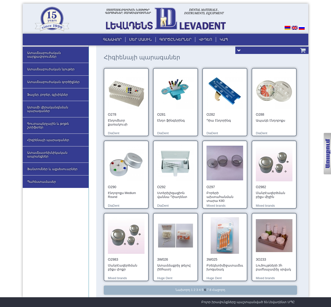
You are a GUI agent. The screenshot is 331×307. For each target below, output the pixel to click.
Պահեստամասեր (41, 182)
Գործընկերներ (175, 39)
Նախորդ (183, 290)
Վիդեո (205, 39)
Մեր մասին (140, 39)
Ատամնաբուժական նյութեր (50, 69)
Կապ (224, 39)
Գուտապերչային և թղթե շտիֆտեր (48, 125)
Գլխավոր (112, 39)
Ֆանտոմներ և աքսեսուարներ (52, 169)
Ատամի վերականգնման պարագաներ (47, 109)
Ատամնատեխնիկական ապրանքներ (47, 154)
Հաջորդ (218, 290)
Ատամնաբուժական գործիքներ (53, 82)
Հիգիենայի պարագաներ (48, 140)
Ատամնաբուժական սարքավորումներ (44, 54)
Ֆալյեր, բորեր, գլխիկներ (47, 94)
